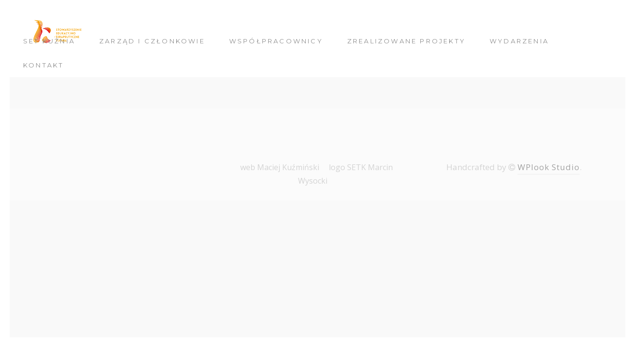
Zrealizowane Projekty (406, 41)
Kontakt (43, 65)
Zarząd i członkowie (152, 41)
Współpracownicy (276, 41)
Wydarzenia (519, 41)
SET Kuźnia (49, 41)
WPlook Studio (549, 167)
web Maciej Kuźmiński (279, 167)
